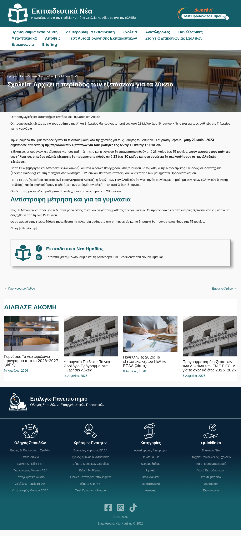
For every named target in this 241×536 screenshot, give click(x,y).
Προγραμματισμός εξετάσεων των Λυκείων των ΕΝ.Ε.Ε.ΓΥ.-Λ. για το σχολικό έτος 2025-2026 (210, 368)
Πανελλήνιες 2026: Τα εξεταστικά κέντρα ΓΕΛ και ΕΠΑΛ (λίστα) (147, 362)
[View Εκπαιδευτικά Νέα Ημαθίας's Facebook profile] (39, 248)
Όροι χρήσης (120, 522)
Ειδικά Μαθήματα (90, 475)
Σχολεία (128, 32)
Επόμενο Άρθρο (223, 289)
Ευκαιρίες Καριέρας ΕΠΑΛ (90, 455)
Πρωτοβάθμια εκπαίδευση (34, 32)
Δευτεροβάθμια (150, 468)
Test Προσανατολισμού (90, 496)
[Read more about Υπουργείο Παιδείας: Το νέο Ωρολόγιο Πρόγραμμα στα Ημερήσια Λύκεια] (91, 336)
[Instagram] (120, 513)
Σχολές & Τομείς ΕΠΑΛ (30, 489)
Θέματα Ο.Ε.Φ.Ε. (90, 489)
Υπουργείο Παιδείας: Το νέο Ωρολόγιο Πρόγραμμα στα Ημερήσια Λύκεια (89, 366)
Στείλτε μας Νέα (211, 482)
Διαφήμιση (211, 489)
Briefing (18, 44)
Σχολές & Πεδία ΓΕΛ (30, 468)
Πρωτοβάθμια (151, 462)
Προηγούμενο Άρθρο (21, 289)
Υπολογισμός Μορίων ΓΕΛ (30, 475)
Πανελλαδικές (187, 32)
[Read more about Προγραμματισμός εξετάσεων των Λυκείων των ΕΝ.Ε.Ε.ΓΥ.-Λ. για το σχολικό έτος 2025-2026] (210, 336)
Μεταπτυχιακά (23, 38)
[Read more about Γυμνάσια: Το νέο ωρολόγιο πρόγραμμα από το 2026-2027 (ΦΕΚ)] (31, 333)
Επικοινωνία (218, 38)
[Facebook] (108, 513)
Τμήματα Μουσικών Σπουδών (90, 468)
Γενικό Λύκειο (30, 462)
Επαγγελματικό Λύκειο (30, 482)
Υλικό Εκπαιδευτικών (210, 475)
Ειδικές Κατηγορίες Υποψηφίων (90, 482)
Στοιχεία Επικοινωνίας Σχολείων (171, 38)
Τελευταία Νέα (211, 455)
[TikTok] (133, 513)
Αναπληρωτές (154, 32)
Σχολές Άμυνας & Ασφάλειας (90, 462)
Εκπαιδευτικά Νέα (61, 11)
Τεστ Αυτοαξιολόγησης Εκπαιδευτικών (101, 38)
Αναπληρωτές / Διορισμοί (150, 455)
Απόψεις (51, 38)
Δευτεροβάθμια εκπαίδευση (89, 32)
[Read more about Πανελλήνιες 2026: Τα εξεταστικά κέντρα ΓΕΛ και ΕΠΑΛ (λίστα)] (150, 334)
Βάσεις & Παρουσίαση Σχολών (30, 455)
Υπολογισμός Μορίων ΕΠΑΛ (30, 496)
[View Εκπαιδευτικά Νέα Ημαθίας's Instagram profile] (39, 257)
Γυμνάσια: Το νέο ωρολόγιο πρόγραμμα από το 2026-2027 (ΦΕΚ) (29, 361)
